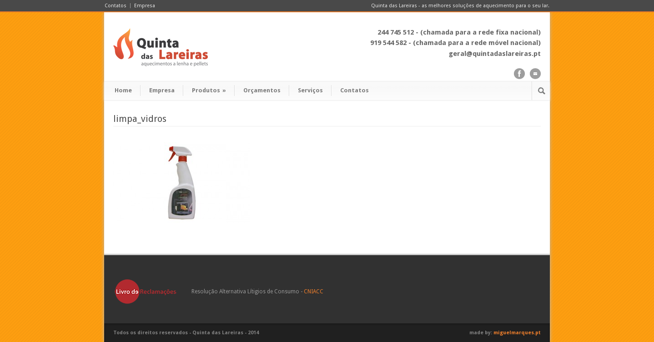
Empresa (144, 5)
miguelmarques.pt (517, 333)
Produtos (209, 90)
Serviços (310, 90)
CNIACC (313, 291)
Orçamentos (262, 90)
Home (123, 90)
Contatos (115, 5)
